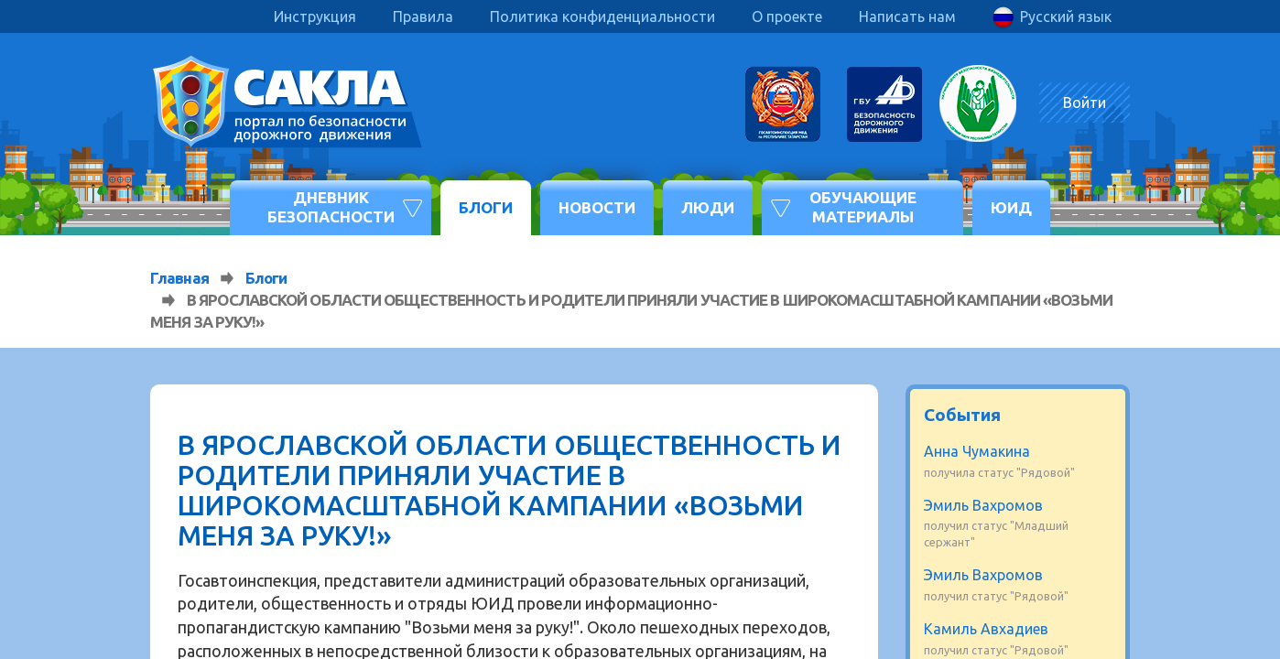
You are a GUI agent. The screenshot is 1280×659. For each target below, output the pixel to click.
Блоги (486, 207)
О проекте (787, 16)
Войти (1084, 102)
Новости (597, 207)
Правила (423, 16)
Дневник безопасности (331, 206)
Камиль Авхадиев (986, 629)
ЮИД (1011, 207)
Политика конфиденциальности (602, 16)
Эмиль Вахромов (983, 505)
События (962, 415)
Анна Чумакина (977, 451)
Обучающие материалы (863, 206)
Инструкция (315, 16)
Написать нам (907, 16)
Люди (707, 207)
